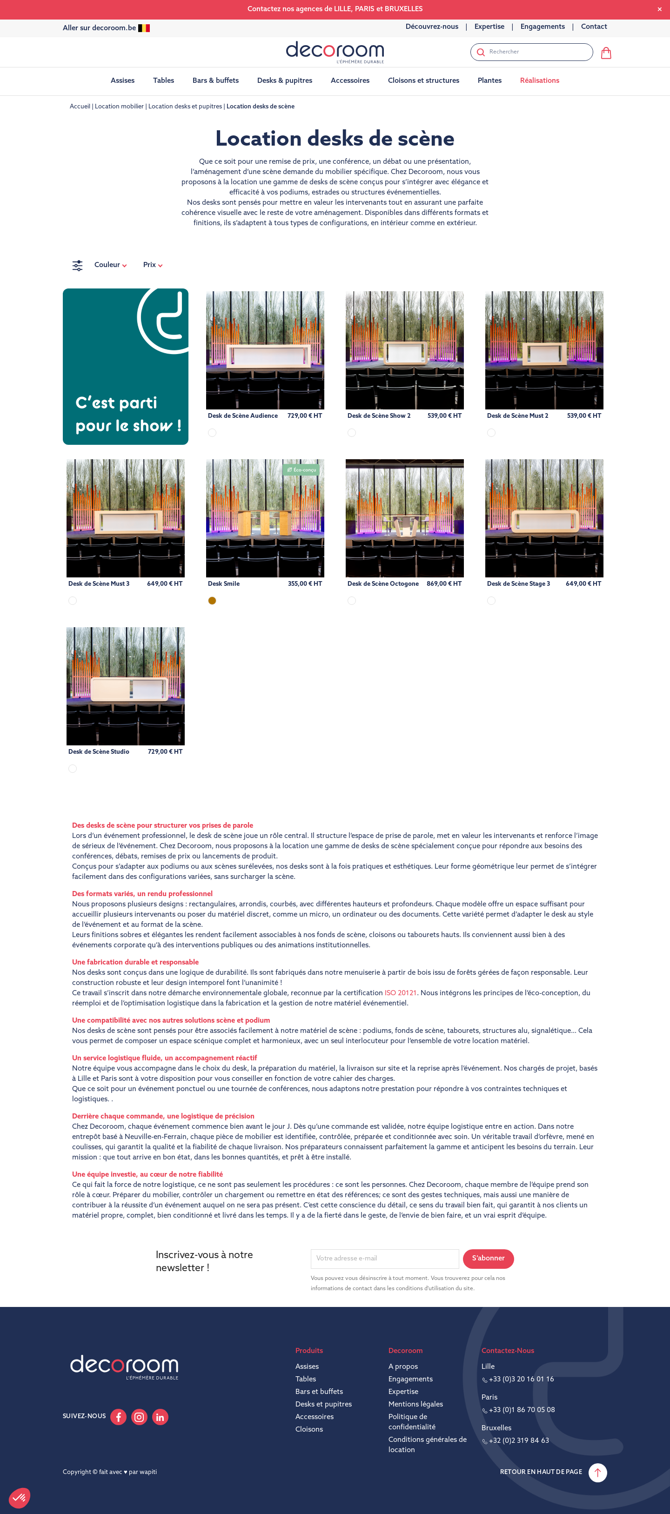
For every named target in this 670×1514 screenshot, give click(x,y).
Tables (305, 1379)
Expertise (403, 1392)
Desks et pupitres (323, 1404)
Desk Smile (224, 584)
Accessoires (314, 1417)
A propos (403, 1367)
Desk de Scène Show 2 (379, 416)
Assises (307, 1367)
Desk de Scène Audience (243, 416)
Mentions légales (416, 1404)
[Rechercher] (531, 52)
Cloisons (309, 1430)
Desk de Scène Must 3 (98, 584)
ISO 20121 (401, 993)
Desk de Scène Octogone (383, 584)
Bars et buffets (319, 1392)
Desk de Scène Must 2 (518, 416)
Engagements (411, 1379)
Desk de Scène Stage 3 (518, 584)
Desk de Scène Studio (98, 752)
